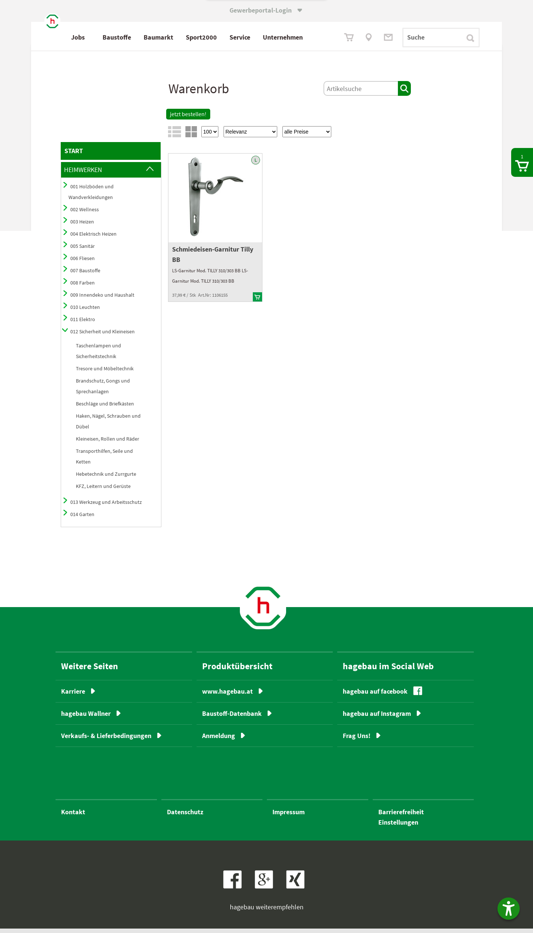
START (73, 155)
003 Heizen (82, 226)
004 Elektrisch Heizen (93, 238)
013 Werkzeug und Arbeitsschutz (106, 506)
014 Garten (82, 518)
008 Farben (82, 287)
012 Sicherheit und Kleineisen (102, 336)
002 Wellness (84, 213)
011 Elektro (82, 323)
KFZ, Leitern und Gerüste (103, 490)
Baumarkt (190, 37)
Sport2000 (233, 37)
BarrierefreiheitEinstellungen (401, 821)
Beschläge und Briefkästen (105, 408)
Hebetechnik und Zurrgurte (106, 478)
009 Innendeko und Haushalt (102, 299)
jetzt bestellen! (188, 118)
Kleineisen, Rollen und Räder (107, 443)
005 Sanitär (82, 250)
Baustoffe (149, 37)
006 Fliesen (82, 262)
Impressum (288, 816)
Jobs (110, 37)
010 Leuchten (85, 311)
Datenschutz (185, 816)
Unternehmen (315, 37)
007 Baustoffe (85, 275)
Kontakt (73, 816)
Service (272, 37)
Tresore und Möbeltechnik (105, 373)
